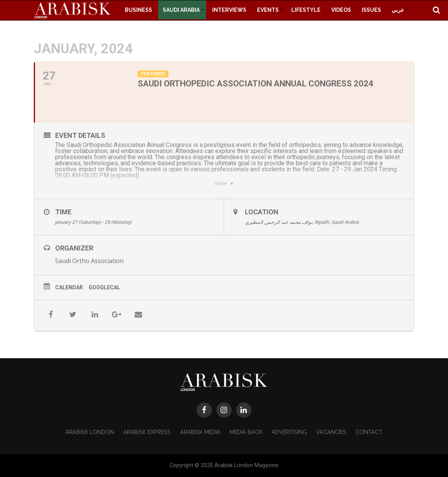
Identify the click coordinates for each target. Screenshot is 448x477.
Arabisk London (89, 432)
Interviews (229, 10)
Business (138, 10)
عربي (398, 10)
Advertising (289, 432)
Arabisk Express (147, 432)
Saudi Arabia (181, 10)
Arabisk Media (200, 432)
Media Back (246, 432)
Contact (369, 432)
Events (268, 10)
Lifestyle (306, 10)
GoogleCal (104, 287)
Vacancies (331, 432)
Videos (341, 10)
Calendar (69, 287)
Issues (371, 10)
